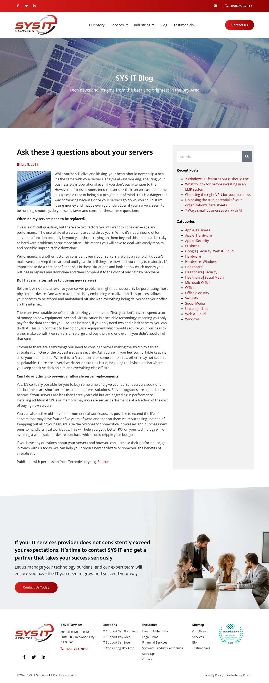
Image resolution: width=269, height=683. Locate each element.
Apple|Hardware (198, 235)
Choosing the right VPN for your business (218, 194)
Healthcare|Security (201, 272)
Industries (144, 25)
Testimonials (184, 25)
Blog (163, 25)
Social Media (195, 303)
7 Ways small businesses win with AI (213, 210)
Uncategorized (196, 308)
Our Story (96, 25)
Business (192, 246)
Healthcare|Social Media (204, 277)
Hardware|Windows (201, 261)
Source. (103, 461)
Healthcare (194, 267)
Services (119, 25)
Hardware (193, 256)
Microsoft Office (197, 282)
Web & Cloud (195, 314)
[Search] (247, 156)
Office (189, 287)
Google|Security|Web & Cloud (209, 251)
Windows (192, 319)
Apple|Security (197, 240)
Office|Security (197, 293)
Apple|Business (197, 230)
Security (191, 298)
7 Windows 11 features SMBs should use (217, 179)
